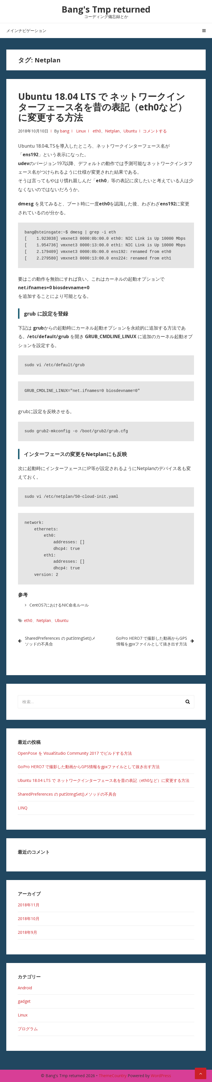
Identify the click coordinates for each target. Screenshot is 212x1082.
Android (25, 987)
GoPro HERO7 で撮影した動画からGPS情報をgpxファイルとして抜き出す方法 (151, 641)
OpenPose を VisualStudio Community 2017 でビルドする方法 (75, 753)
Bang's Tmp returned (106, 9)
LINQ (22, 807)
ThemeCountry (112, 1075)
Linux (81, 131)
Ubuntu (130, 131)
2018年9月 (27, 932)
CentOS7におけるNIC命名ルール (59, 605)
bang (64, 131)
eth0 (97, 131)
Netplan (112, 131)
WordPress (161, 1075)
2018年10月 (28, 918)
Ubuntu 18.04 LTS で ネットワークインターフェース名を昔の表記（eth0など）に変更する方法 (102, 106)
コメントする (155, 131)
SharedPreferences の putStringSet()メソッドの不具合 (60, 641)
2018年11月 (28, 904)
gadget (24, 1001)
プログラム (28, 1028)
